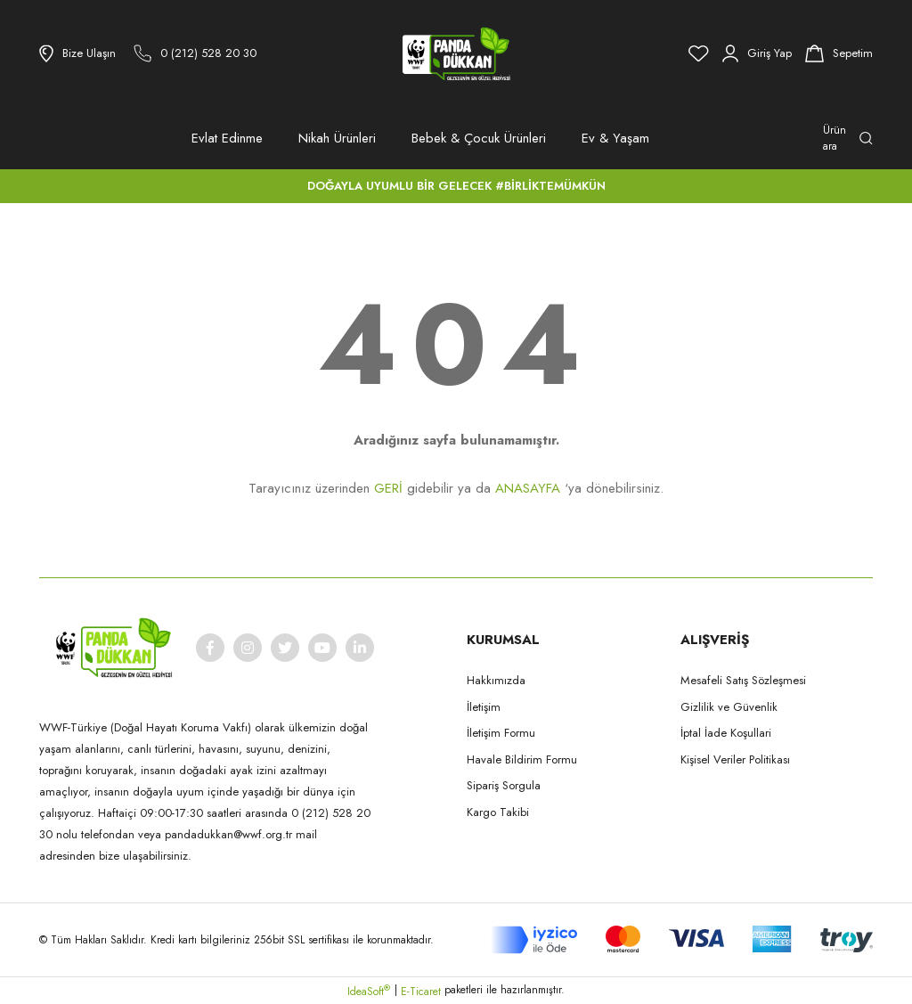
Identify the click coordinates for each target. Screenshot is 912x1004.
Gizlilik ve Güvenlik (729, 706)
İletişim (484, 706)
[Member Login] (757, 53)
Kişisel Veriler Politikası (735, 759)
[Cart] (839, 53)
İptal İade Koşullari (725, 732)
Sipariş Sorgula (504, 785)
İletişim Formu (501, 732)
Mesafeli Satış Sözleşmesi (743, 680)
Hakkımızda (496, 680)
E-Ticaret (421, 992)
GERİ (388, 488)
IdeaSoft (368, 992)
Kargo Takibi (498, 812)
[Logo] (456, 53)
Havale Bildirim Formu (522, 759)
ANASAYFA (527, 488)
